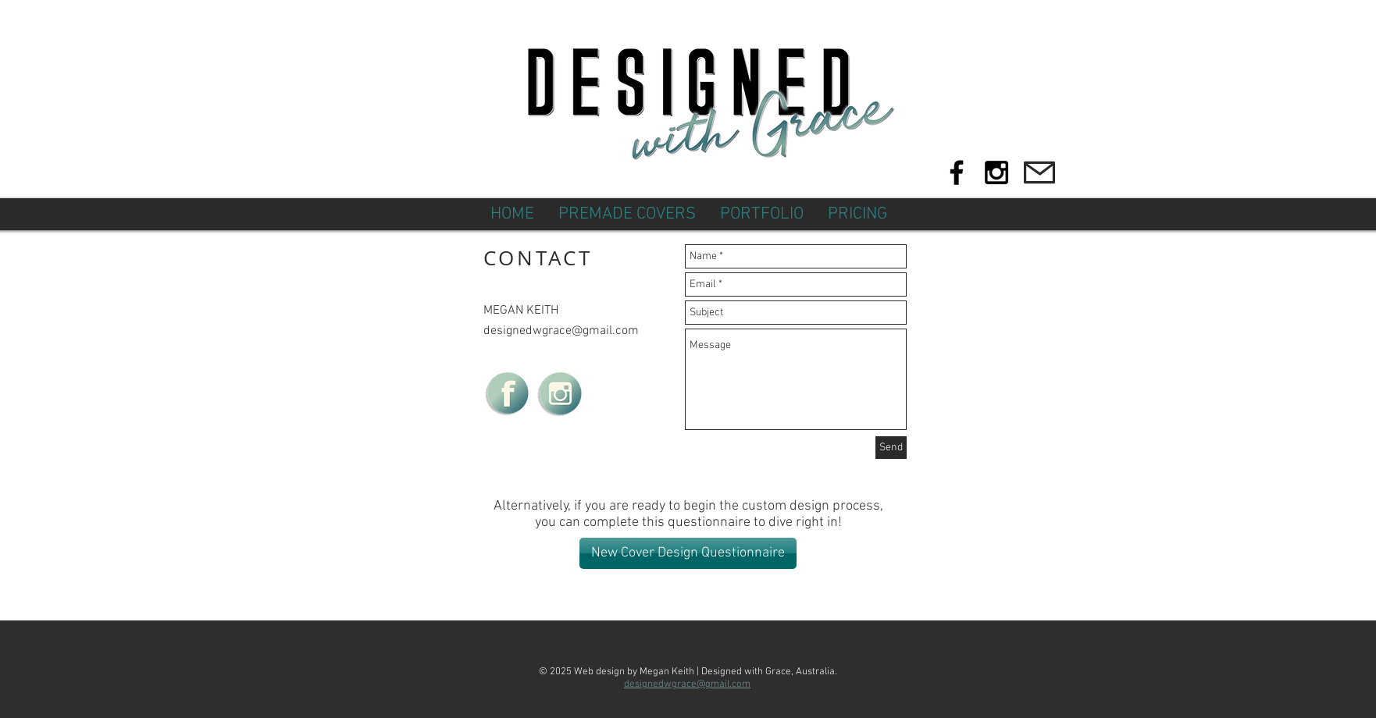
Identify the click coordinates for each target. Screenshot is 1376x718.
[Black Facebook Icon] (956, 172)
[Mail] (1039, 172)
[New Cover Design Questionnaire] (688, 553)
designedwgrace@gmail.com (561, 331)
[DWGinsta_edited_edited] (559, 393)
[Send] (891, 447)
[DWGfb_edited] (506, 393)
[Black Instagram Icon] (996, 172)
